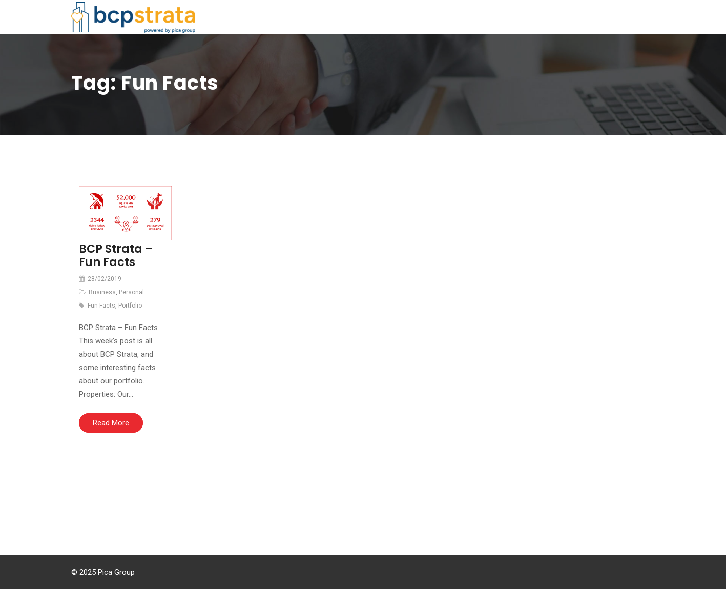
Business (102, 292)
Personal (131, 292)
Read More (111, 423)
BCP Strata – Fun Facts (116, 255)
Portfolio (130, 305)
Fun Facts (101, 305)
